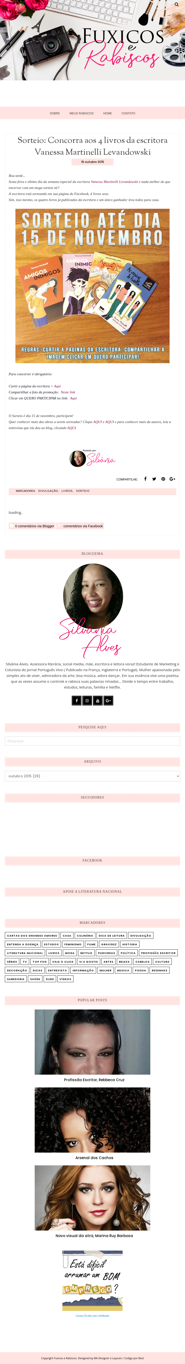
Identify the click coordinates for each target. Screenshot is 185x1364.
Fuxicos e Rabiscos (65, 1358)
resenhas (159, 970)
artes (108, 962)
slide (50, 979)
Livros (67, 490)
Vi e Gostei (88, 962)
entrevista (57, 970)
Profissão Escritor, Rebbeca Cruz (94, 1079)
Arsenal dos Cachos (94, 1157)
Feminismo (73, 944)
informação (83, 970)
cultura (162, 962)
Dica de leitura (112, 936)
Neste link (68, 392)
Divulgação (48, 490)
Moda (70, 953)
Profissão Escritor (158, 953)
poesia (140, 970)
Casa (67, 936)
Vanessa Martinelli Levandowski (114, 182)
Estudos (51, 944)
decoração (17, 970)
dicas (37, 970)
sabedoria (16, 979)
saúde (35, 979)
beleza (124, 962)
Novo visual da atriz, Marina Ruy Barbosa (94, 1235)
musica (123, 970)
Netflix (86, 953)
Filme (91, 944)
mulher (105, 970)
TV (25, 962)
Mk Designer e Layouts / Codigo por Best (119, 1358)
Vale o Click (63, 962)
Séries (12, 962)
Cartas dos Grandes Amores (32, 936)
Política (128, 953)
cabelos (142, 962)
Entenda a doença (23, 944)
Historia (129, 944)
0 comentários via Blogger (32, 526)
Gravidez (109, 944)
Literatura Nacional (25, 953)
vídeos (65, 979)
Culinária (85, 936)
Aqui (57, 386)
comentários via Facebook (80, 526)
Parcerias (106, 953)
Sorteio (83, 490)
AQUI (97, 422)
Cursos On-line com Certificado (92, 1316)
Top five (40, 962)
